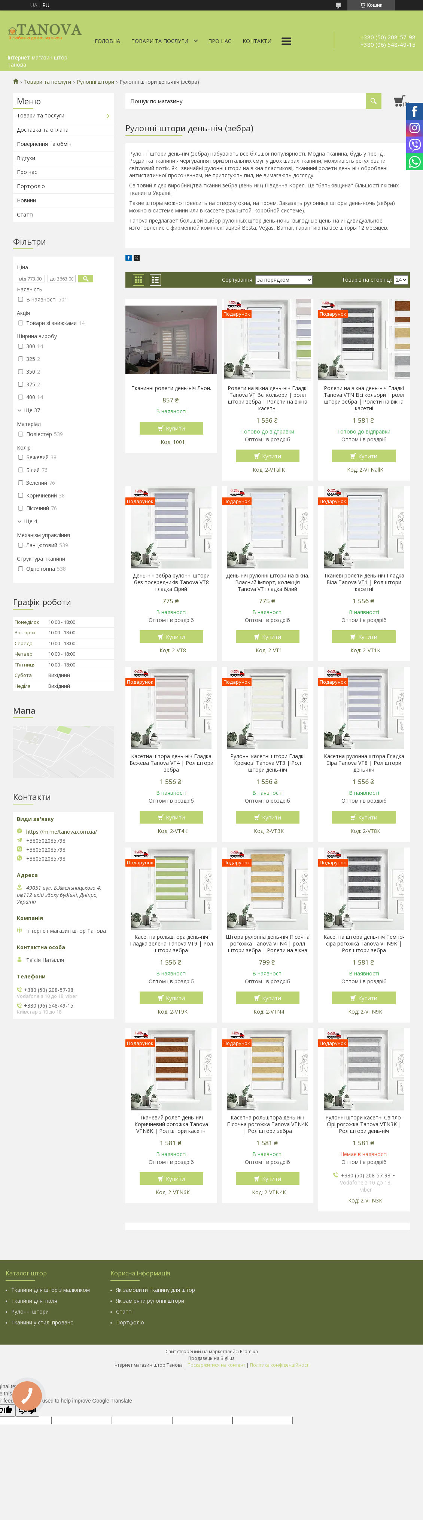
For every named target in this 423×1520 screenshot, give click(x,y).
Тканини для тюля (34, 1300)
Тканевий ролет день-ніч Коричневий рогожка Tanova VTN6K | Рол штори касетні (171, 1124)
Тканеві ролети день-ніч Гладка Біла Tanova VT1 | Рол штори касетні (364, 582)
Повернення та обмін (44, 143)
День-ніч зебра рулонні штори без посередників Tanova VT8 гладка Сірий (171, 582)
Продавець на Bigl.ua (211, 1358)
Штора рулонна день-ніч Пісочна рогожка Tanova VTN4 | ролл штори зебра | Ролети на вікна (268, 944)
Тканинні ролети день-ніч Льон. (171, 388)
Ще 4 (30, 521)
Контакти (257, 41)
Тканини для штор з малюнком (50, 1289)
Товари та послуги (159, 41)
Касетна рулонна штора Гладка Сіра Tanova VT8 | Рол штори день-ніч (364, 763)
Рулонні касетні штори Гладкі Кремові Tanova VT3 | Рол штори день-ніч (267, 763)
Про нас (219, 41)
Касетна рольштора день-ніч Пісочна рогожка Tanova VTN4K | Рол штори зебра (267, 1124)
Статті (25, 214)
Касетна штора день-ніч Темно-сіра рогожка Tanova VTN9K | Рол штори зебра (364, 944)
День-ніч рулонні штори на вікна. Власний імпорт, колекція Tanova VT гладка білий (267, 582)
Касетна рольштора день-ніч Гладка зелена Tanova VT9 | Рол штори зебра (171, 944)
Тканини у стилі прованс (42, 1322)
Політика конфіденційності (280, 1365)
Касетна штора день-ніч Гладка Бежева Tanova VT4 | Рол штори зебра (171, 763)
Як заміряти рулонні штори (150, 1300)
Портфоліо (31, 186)
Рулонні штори (95, 82)
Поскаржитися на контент (216, 1365)
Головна (107, 41)
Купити (175, 428)
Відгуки (26, 158)
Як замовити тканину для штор (155, 1289)
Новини (26, 200)
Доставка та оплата (43, 129)
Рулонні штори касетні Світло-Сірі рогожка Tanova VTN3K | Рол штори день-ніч (364, 1124)
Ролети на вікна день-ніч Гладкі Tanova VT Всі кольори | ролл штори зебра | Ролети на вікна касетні (268, 398)
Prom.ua (249, 1351)
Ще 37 (32, 410)
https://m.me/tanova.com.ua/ (61, 831)
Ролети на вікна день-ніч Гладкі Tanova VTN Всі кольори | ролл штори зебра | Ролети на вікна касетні (364, 398)
